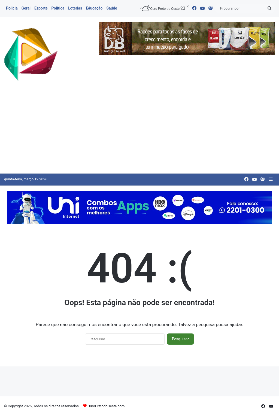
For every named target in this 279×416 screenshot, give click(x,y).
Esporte (41, 8)
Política (58, 8)
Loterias (75, 8)
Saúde (111, 8)
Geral (26, 8)
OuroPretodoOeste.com (106, 406)
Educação (94, 8)
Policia (12, 8)
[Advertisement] (139, 133)
